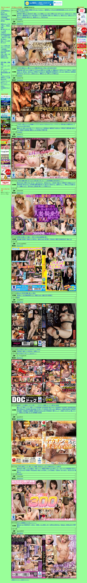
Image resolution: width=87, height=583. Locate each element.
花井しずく (46, 525)
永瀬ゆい (32, 468)
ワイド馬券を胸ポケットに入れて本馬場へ (5, 47)
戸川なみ (37, 70)
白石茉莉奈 (45, 407)
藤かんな (19, 407)
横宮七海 (58, 239)
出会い (3, 86)
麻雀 (2, 64)
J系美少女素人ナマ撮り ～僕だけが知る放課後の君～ (32, 237)
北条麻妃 (19, 411)
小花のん (69, 70)
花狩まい (35, 239)
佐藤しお (49, 70)
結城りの (32, 70)
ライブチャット (5, 84)
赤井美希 (70, 407)
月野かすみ (54, 14)
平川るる (22, 470)
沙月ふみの (52, 409)
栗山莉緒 (33, 409)
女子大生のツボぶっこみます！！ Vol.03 (28, 349)
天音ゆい (58, 470)
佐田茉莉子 (58, 407)
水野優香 (35, 412)
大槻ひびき (50, 15)
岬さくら (41, 186)
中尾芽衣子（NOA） (30, 525)
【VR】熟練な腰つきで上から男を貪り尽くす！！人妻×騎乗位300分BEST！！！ (40, 180)
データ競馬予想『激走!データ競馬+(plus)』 (5, 37)
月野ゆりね (22, 412)
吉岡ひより (37, 351)
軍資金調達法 (5, 72)
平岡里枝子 (49, 411)
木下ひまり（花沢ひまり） (65, 14)
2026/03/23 (20, 23)
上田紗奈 (23, 17)
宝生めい (63, 525)
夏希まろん (57, 15)
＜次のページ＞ (24, 580)
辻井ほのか (42, 72)
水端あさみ (70, 183)
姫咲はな (67, 72)
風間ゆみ (58, 409)
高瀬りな (29, 239)
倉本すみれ (41, 239)
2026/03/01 (20, 80)
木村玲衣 (46, 409)
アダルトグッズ (5, 81)
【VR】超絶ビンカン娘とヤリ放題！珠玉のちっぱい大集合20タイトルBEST (39, 466)
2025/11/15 (20, 246)
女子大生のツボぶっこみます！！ (27, 353)
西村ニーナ (26, 407)
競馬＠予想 (4, 14)
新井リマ (37, 15)
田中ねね (30, 186)
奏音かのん (64, 15)
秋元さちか (39, 128)
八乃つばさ (61, 72)
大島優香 (25, 411)
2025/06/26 (20, 302)
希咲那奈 (69, 468)
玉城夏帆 (30, 411)
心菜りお (19, 72)
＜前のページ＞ (15, 580)
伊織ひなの (49, 468)
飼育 (18, 297)
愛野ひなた (31, 295)
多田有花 (68, 409)
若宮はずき (69, 525)
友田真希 (38, 407)
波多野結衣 (54, 72)
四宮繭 (19, 239)
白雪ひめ (52, 525)
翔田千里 (44, 130)
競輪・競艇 (7, 62)
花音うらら (38, 468)
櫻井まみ (25, 14)
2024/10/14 (20, 478)
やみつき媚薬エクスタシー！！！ (27, 522)
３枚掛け (3, 32)
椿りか (42, 184)
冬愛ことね (26, 468)
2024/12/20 (20, 419)
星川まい (57, 525)
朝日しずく (56, 468)
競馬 (2, 62)
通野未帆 (69, 128)
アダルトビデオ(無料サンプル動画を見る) (5, 77)
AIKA (48, 14)
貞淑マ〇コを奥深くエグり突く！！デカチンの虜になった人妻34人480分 (38, 405)
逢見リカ (25, 351)
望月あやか (20, 73)
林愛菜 (44, 468)
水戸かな (67, 411)
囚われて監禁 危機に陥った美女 (26, 293)
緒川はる (47, 184)
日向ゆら (52, 239)
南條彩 (22, 130)
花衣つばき (26, 128)
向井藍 (40, 412)
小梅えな (58, 183)
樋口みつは (20, 525)
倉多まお (30, 72)
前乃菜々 (47, 239)
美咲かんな (47, 186)
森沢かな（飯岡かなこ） (34, 17)
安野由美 (36, 411)
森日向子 (30, 14)
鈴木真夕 (39, 130)
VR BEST (19, 19)
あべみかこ (64, 470)
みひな (33, 183)
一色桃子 (62, 411)
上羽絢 (63, 409)
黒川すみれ (44, 17)
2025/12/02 (20, 193)
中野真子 (19, 14)
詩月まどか (63, 70)
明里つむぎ (29, 412)
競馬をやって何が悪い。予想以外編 (5, 25)
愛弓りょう (56, 411)
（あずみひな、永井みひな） (43, 183)
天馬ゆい (52, 470)
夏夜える (19, 128)
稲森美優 (19, 70)
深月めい (25, 72)
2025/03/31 (20, 358)
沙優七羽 (44, 295)
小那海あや (46, 128)
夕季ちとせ (50, 73)
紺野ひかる (43, 70)
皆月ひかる (71, 470)
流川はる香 (42, 411)
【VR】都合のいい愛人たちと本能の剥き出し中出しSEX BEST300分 (37, 68)
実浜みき (22, 409)
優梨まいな (43, 73)
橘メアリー (32, 128)
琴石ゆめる (34, 470)
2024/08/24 (20, 533)
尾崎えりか (43, 14)
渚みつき (69, 239)
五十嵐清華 (43, 15)
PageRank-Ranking (6, 34)
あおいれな (63, 468)
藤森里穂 (25, 15)
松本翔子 (64, 407)
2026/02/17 (20, 136)
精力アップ (4, 82)
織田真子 (52, 128)
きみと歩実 (31, 15)
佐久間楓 (25, 295)
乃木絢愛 (32, 184)
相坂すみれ (38, 295)
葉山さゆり (52, 407)
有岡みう (19, 295)
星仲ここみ (46, 470)
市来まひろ (71, 15)
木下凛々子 (40, 409)
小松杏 (74, 70)
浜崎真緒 (73, 72)
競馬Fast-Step (4, 57)
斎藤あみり (56, 70)
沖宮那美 (28, 409)
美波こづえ (37, 14)
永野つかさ (26, 70)
